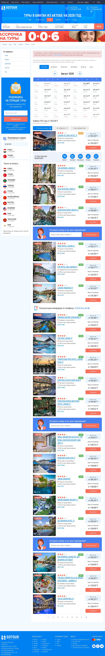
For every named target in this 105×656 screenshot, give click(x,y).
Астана (35, 641)
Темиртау (44, 645)
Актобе (35, 645)
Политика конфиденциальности (80, 639)
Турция (58, 639)
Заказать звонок (91, 234)
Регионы (58, 20)
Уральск (44, 647)
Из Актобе (44, 67)
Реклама (74, 643)
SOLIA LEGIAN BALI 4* (65, 598)
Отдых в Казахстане (52, 2)
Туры (49, 20)
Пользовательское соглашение (80, 647)
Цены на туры (15, 2)
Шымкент (36, 651)
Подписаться (16, 119)
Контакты (70, 2)
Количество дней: (59, 25)
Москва (36, 643)
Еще (91, 67)
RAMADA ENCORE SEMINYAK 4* (69, 317)
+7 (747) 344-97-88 (57, 55)
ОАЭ (58, 643)
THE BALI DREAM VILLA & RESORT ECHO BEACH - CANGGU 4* (70, 579)
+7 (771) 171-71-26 (75, 9)
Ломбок (7, 59)
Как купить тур (76, 641)
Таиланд (59, 645)
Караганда (36, 649)
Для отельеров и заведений (79, 645)
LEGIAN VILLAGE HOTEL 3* (67, 135)
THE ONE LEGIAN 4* (64, 338)
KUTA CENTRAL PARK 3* (66, 189)
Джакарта (8, 64)
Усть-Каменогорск (47, 649)
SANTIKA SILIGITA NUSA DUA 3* (69, 380)
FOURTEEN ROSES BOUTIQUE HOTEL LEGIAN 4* (68, 402)
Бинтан (27, 44)
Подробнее (93, 148)
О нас (63, 2)
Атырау (44, 639)
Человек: (86, 25)
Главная (5, 44)
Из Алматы (54, 67)
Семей (44, 641)
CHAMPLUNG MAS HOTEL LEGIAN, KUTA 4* (70, 360)
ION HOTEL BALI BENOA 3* (67, 266)
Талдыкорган (45, 643)
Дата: (39, 25)
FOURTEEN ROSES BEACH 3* (68, 210)
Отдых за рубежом (38, 2)
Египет (58, 641)
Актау (35, 647)
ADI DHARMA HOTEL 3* (66, 520)
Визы (66, 20)
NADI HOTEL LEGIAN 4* (66, 246)
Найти (99, 26)
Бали (29, 20)
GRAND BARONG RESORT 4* (67, 499)
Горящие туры (5, 2)
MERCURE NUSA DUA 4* (66, 458)
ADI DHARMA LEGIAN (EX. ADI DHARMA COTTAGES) (68, 558)
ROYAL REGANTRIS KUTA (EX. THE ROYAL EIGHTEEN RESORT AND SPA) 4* (70, 440)
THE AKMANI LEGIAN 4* (66, 168)
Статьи (74, 20)
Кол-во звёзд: (75, 25)
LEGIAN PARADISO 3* (65, 287)
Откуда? (5, 25)
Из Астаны (64, 67)
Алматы (36, 639)
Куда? (17, 25)
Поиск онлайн (25, 2)
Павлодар (45, 651)
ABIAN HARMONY (63, 478)
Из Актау (83, 67)
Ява (6, 72)
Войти (98, 2)
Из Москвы (74, 67)
